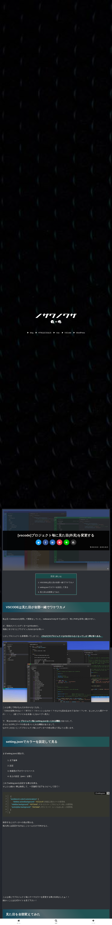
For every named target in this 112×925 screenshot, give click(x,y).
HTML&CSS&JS (44, 333)
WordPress (80, 333)
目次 (53, 576)
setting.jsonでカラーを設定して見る (54, 587)
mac (57, 333)
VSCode (68, 333)
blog (31, 333)
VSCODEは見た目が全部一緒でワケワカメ (57, 582)
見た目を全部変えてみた (49, 592)
